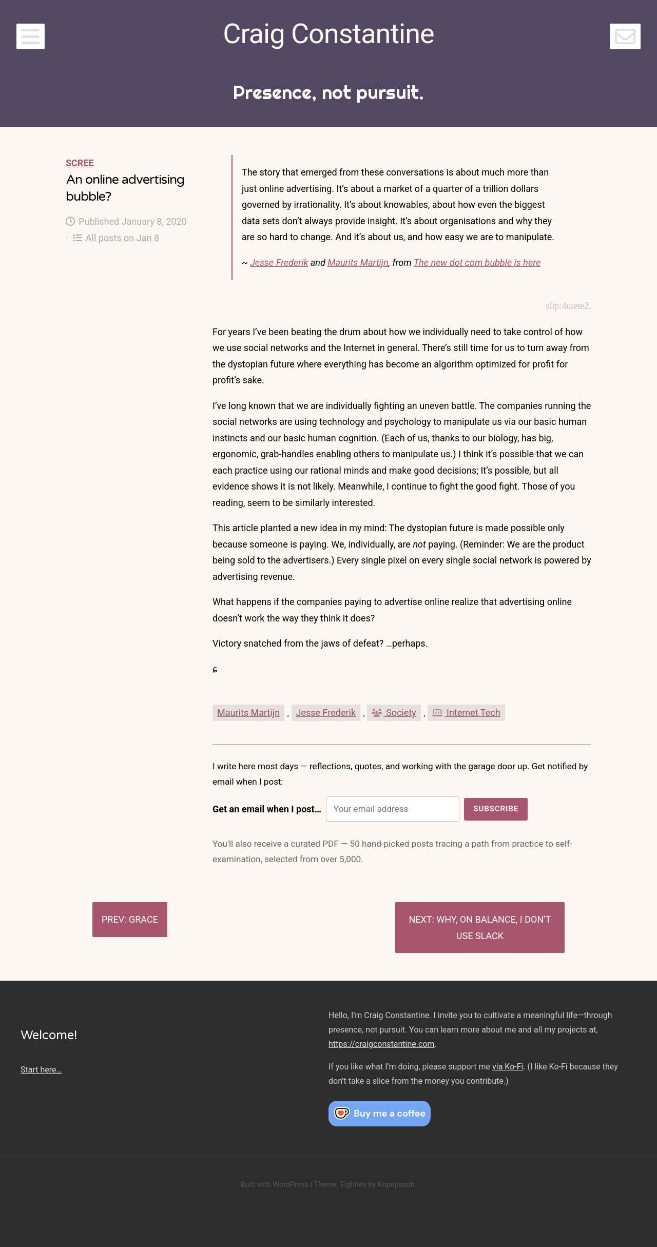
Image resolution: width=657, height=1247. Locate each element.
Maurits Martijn (358, 262)
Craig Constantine (328, 33)
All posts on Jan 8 (116, 237)
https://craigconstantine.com (381, 1044)
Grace (143, 919)
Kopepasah (396, 1184)
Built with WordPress (274, 1184)
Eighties (353, 1184)
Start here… (41, 1070)
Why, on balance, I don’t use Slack (493, 927)
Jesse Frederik (279, 262)
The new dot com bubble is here (477, 262)
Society (394, 712)
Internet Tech (466, 712)
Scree (80, 163)
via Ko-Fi (507, 1066)
